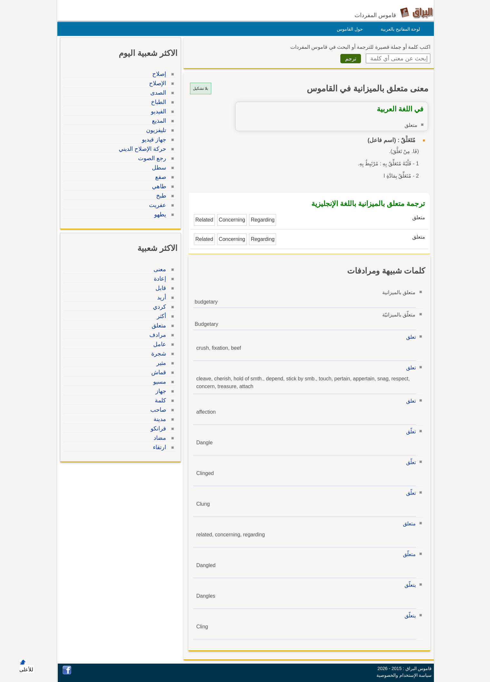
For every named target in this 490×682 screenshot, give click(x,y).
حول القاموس (348, 29)
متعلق (407, 523)
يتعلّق (408, 585)
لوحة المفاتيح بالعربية (399, 29)
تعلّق (409, 431)
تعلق (409, 337)
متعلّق (407, 554)
